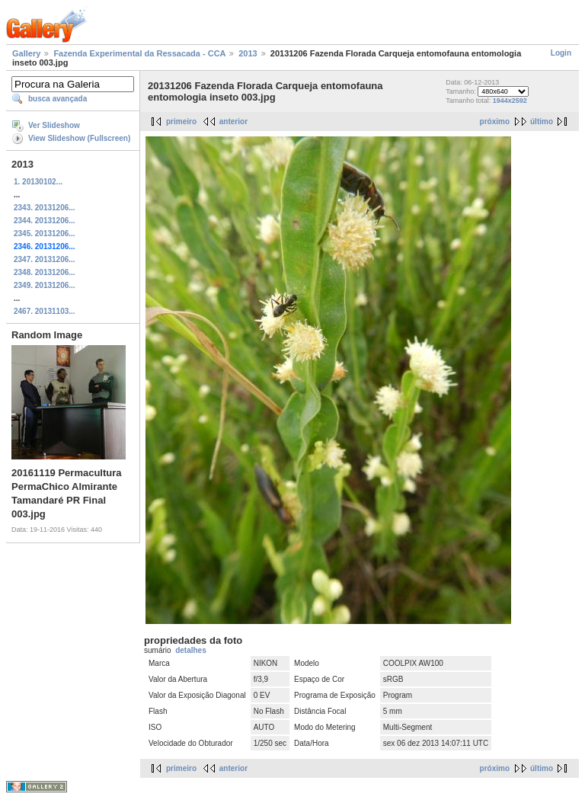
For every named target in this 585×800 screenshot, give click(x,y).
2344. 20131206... (44, 220)
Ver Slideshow (54, 125)
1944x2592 (510, 100)
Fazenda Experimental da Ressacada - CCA (139, 53)
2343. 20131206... (44, 207)
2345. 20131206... (44, 233)
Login (561, 53)
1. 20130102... (38, 182)
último (541, 121)
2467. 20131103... (44, 311)
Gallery (26, 53)
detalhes (190, 650)
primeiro (181, 121)
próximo (495, 121)
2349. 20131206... (44, 285)
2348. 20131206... (44, 272)
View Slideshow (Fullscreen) (79, 138)
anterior (233, 121)
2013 (247, 53)
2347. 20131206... (44, 259)
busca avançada (57, 98)
